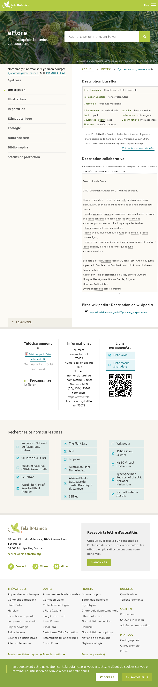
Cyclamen (14, 73)
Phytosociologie (18, 627)
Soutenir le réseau (132, 620)
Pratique (126, 634)
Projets (87, 588)
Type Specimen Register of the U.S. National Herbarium (127, 479)
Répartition (16, 109)
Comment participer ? (22, 599)
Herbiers (13, 610)
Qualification (128, 594)
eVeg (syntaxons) (54, 616)
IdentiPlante (51, 621)
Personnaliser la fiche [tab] (37, 383)
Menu (150, 5)
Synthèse (14, 80)
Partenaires (127, 614)
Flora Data (15, 605)
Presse (124, 651)
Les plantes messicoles (23, 621)
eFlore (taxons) (52, 610)
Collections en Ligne (56, 605)
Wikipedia (121, 444)
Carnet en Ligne (53, 599)
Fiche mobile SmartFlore (119, 364)
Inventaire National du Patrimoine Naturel (32, 446)
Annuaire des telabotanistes (61, 594)
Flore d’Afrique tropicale (97, 632)
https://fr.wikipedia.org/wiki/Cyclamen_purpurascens (118, 312)
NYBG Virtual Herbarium (123, 464)
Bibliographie (18, 147)
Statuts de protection (24, 157)
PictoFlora (49, 627)
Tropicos (72, 459)
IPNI (69, 451)
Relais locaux (16, 632)
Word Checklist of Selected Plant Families (31, 488)
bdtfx (106, 69)
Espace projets (91, 594)
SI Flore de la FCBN (31, 458)
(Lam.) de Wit (97, 60)
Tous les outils (52, 654)
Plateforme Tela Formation (60, 632)
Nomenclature (18, 138)
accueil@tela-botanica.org (24, 553)
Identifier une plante (21, 616)
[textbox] (101, 36)
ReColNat (25, 477)
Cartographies (129, 640)
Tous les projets (92, 654)
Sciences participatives (22, 638)
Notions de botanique (96, 638)
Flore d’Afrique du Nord (97, 621)
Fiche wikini (118, 355)
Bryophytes (89, 605)
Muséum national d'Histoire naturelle (32, 467)
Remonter (22, 322)
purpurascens (30, 73)
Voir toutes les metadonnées (138, 148)
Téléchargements (131, 599)
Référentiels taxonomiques (60, 638)
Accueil (88, 69)
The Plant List (75, 444)
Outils (48, 588)
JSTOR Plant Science (122, 453)
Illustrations (17, 99)
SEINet (71, 496)
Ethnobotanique (20, 118)
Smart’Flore (50, 643)
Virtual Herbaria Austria (125, 494)
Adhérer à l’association (135, 625)
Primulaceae (56, 73)
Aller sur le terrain (19, 643)
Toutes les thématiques (23, 654)
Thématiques (17, 588)
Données (126, 588)
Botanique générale (95, 599)
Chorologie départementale (100, 610)
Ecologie (14, 128)
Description (16, 90)
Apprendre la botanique (23, 594)
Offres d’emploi (130, 645)
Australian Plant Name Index (77, 468)
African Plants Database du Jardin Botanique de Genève (78, 483)
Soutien (126, 609)
